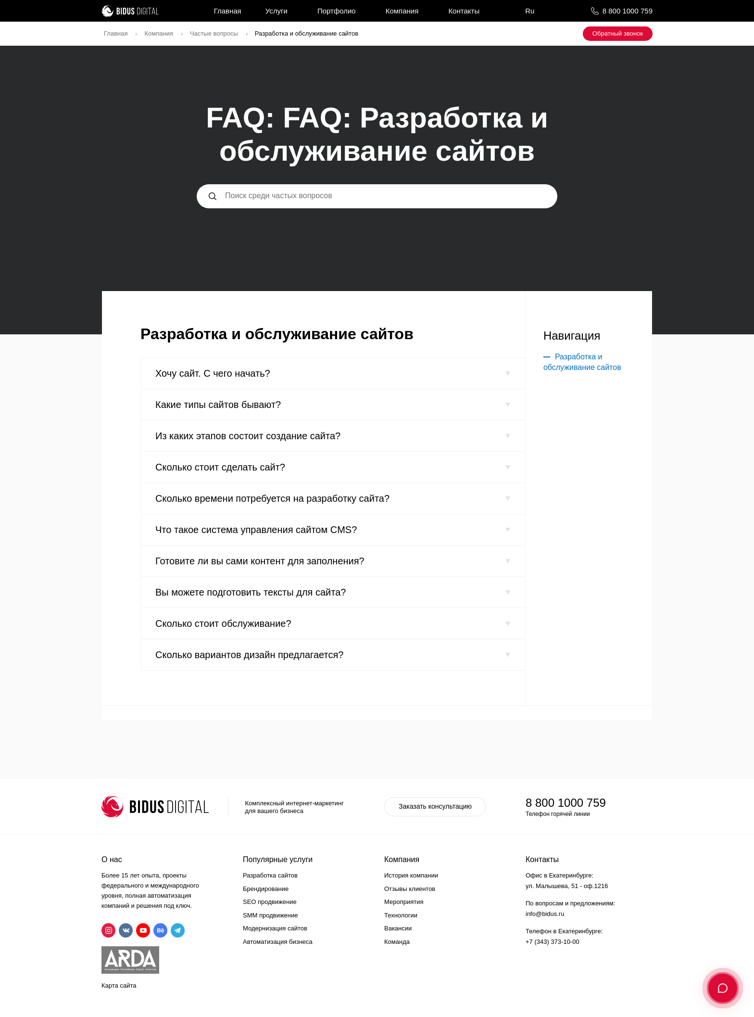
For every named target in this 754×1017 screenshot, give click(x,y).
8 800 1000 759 (628, 11)
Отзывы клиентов (409, 888)
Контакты (463, 11)
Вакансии (398, 928)
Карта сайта (118, 985)
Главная (227, 11)
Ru (529, 11)
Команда (397, 941)
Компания (402, 11)
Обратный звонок (617, 33)
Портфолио (336, 11)
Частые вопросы (214, 33)
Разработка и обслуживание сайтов (582, 362)
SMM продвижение (270, 915)
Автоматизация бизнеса (278, 941)
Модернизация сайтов (275, 928)
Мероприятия (404, 901)
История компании (411, 875)
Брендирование (266, 888)
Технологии (400, 915)
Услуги (276, 11)
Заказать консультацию (435, 806)
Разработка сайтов (270, 875)
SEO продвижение (270, 901)
